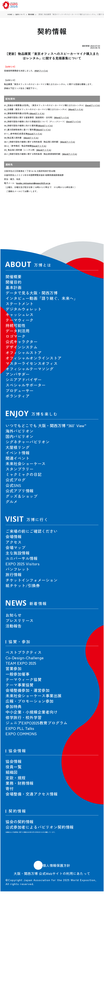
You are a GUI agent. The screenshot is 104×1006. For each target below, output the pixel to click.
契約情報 (32, 14)
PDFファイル (41, 70)
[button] (90, 226)
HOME (10, 14)
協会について (21, 14)
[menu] (97, 5)
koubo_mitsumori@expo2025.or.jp (33, 183)
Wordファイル (75, 109)
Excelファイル (92, 105)
